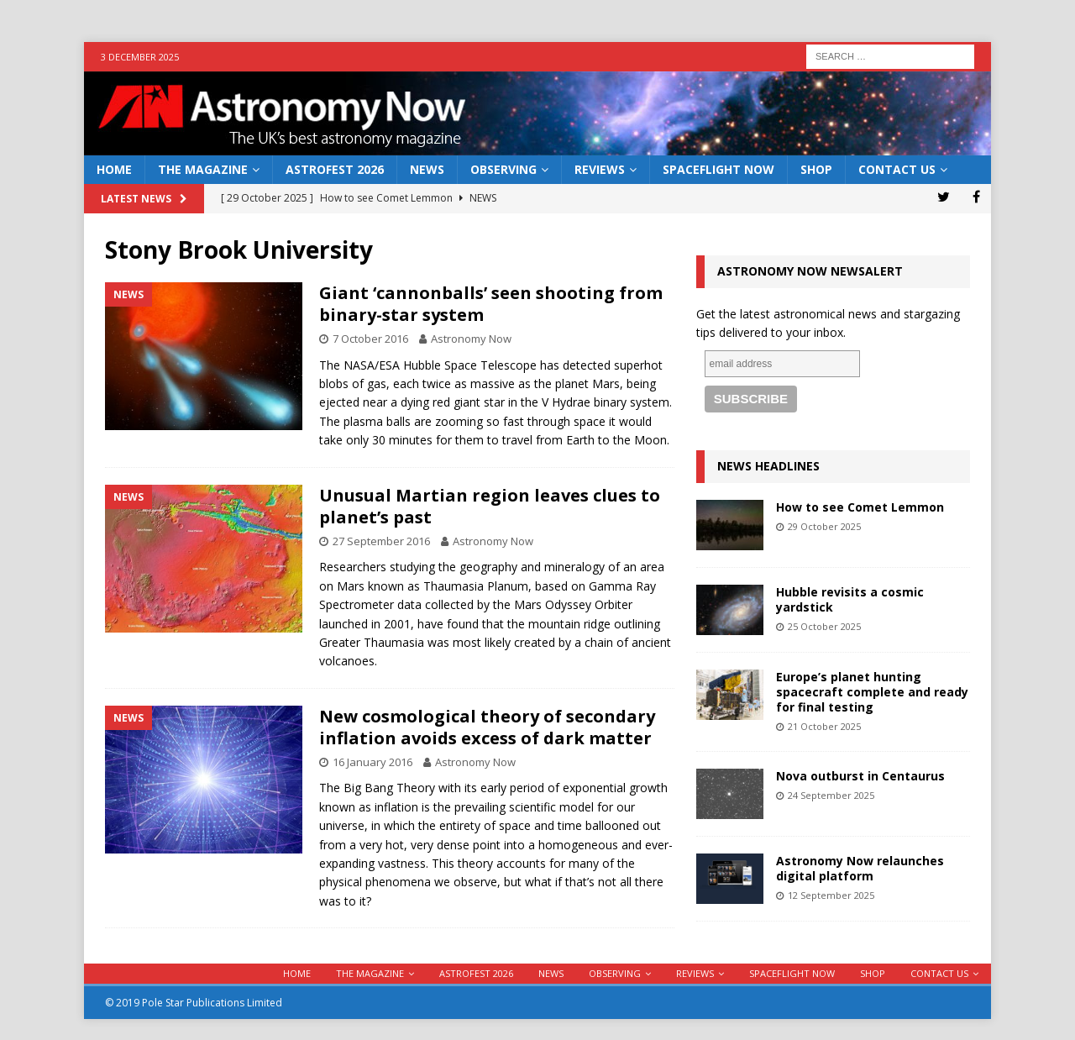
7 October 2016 (370, 338)
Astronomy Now (471, 338)
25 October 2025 (824, 626)
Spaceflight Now (718, 169)
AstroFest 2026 (335, 169)
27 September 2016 (381, 541)
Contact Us (897, 169)
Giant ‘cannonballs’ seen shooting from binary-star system (491, 303)
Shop (816, 169)
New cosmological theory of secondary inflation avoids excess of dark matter (487, 727)
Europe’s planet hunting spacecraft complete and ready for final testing (872, 692)
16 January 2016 (372, 761)
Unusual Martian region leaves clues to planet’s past (489, 506)
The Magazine (203, 169)
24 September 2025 (831, 795)
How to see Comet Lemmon (860, 507)
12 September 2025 (831, 895)
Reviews (599, 169)
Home (114, 169)
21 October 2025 (824, 726)
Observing (503, 169)
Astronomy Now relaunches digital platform (860, 868)
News (427, 169)
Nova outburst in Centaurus (860, 776)
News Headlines (768, 466)
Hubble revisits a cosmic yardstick (850, 599)
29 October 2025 (824, 526)
